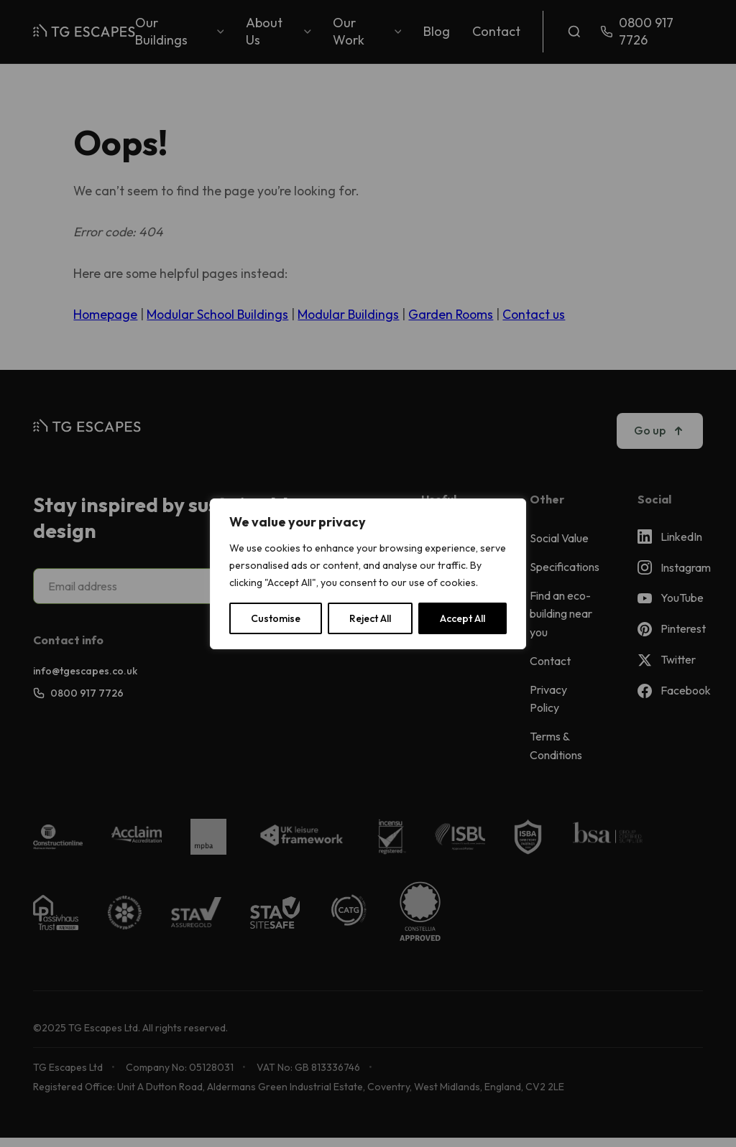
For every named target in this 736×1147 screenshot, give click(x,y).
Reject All (370, 618)
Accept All (462, 618)
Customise (275, 618)
